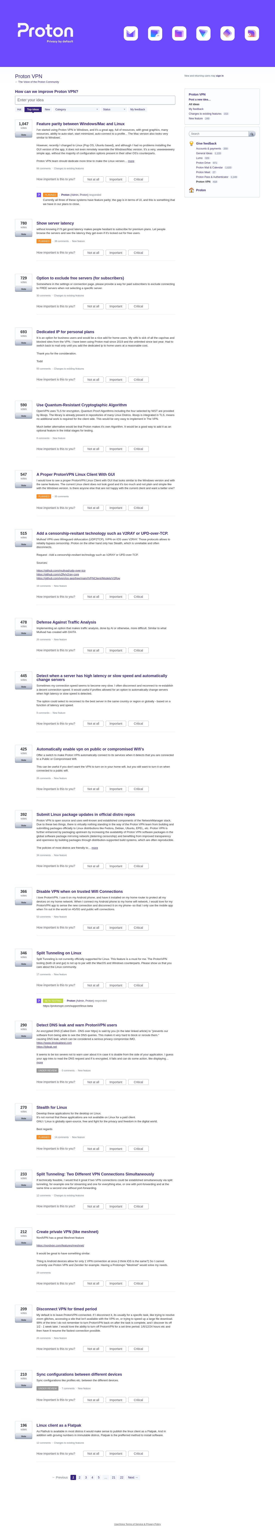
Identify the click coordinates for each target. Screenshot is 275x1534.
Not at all (95, 180)
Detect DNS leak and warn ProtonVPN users (77, 1025)
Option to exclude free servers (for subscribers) (80, 278)
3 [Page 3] (86, 1477)
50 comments (44, 368)
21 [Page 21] (113, 1477)
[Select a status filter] (114, 109)
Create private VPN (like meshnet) (67, 1232)
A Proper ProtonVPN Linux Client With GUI (76, 474)
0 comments (68, 1070)
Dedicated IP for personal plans (65, 332)
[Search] (252, 133)
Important (118, 180)
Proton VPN (203, 181)
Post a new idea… (200, 99)
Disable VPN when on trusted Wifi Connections (80, 891)
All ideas (194, 104)
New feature (78, 241)
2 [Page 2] (80, 1477)
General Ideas (204, 153)
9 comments (43, 713)
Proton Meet (203, 172)
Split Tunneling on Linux (59, 953)
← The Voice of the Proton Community (37, 81)
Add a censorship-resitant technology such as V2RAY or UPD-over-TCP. (102, 533)
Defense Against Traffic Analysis (66, 622)
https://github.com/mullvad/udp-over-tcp (61, 570)
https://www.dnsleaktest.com (54, 1042)
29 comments (44, 1272)
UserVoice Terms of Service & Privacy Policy (137, 1524)
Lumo (199, 158)
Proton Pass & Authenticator (212, 177)
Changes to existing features (69, 168)
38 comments (62, 241)
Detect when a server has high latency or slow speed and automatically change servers (102, 678)
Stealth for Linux (52, 1107)
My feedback (137, 109)
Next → (133, 1477)
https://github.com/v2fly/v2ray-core (58, 574)
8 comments (43, 438)
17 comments (44, 974)
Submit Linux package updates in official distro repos (86, 814)
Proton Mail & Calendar (209, 167)
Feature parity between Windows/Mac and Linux (81, 124)
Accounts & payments (209, 148)
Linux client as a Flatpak (59, 1425)
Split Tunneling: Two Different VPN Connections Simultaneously (95, 1174)
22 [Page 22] (122, 1477)
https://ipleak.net (47, 1046)
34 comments (44, 855)
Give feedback (206, 143)
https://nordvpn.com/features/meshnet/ (60, 1245)
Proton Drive (203, 162)
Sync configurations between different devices (79, 1374)
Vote (23, 135)
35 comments (62, 496)
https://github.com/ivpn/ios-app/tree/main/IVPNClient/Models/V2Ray (78, 578)
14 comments (62, 1137)
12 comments (44, 1195)
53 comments (44, 916)
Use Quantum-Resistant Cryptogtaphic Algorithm (82, 405)
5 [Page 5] (99, 1477)
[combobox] (220, 133)
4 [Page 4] (92, 1477)
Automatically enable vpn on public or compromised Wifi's (90, 749)
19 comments (44, 586)
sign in (220, 75)
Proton (201, 190)
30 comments (44, 295)
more (131, 161)
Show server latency (55, 223)
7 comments (68, 1388)
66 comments (44, 168)
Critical (141, 180)
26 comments (44, 639)
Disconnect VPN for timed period (67, 1309)
